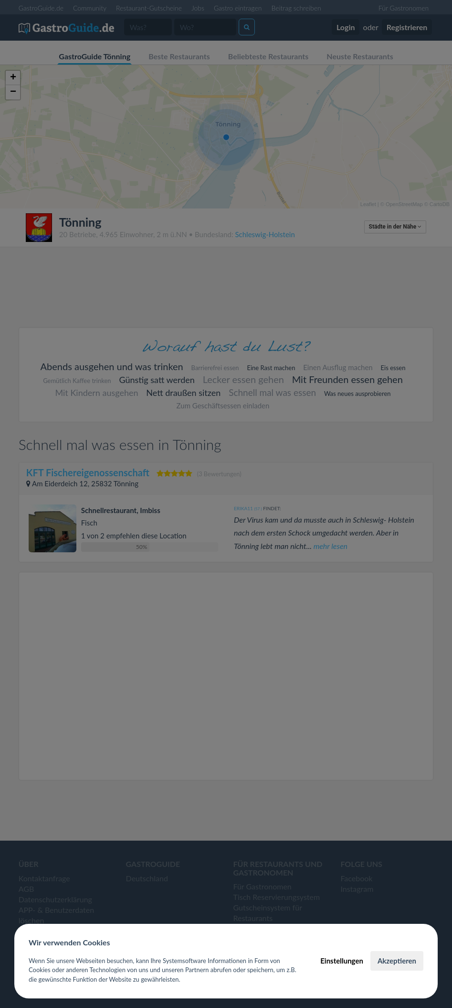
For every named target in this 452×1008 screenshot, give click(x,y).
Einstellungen (341, 960)
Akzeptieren (397, 960)
